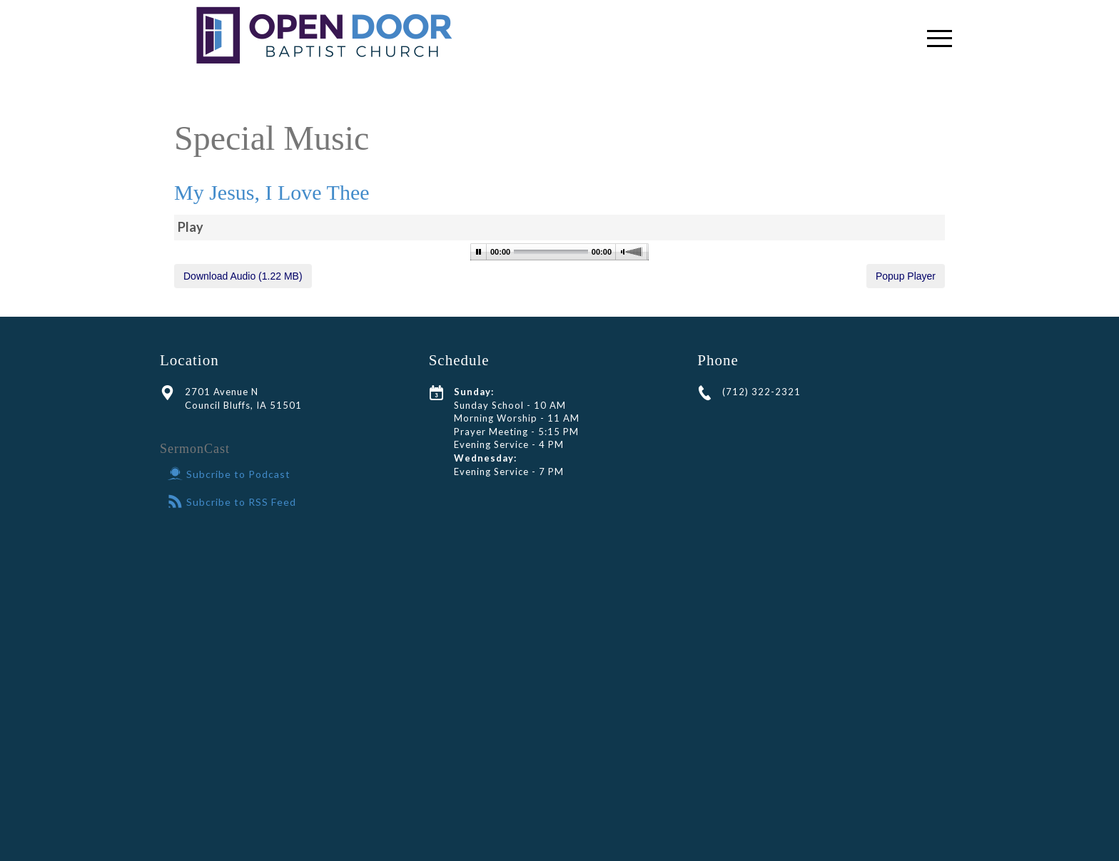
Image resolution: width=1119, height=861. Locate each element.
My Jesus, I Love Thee (272, 192)
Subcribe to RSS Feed (232, 502)
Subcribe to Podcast (229, 474)
